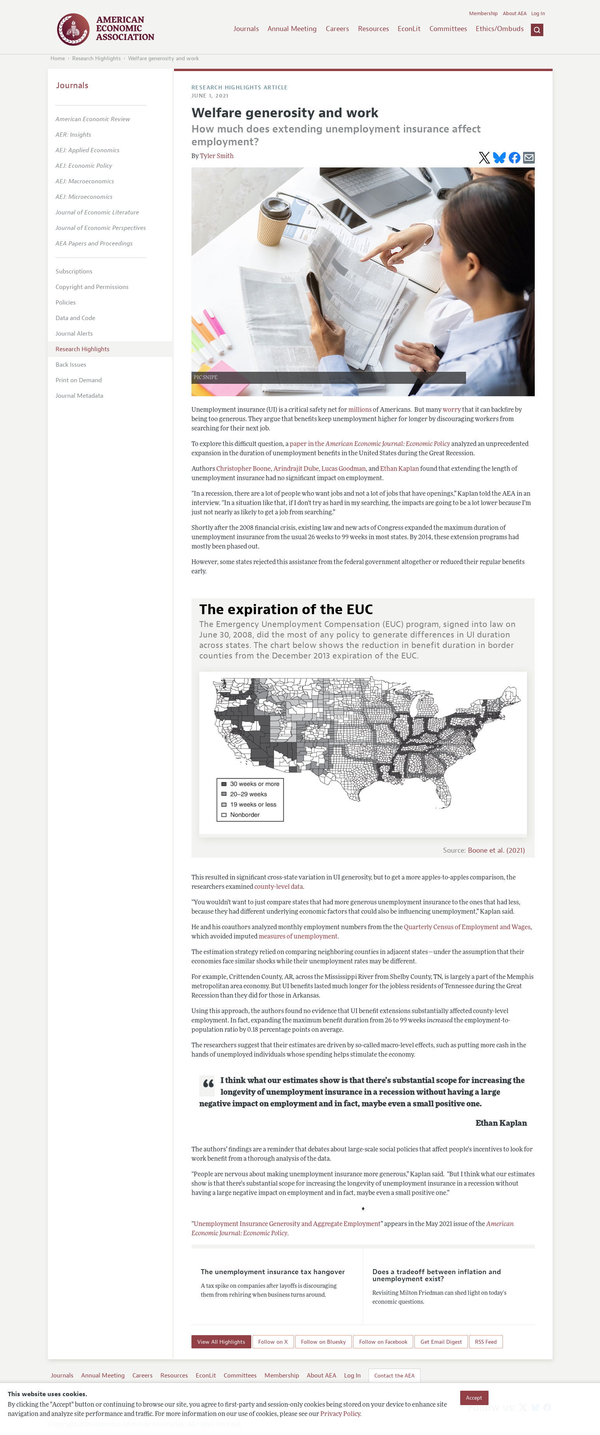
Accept (474, 1397)
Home (57, 58)
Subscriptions (74, 271)
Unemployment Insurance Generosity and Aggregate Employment (287, 1224)
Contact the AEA (394, 1375)
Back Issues (71, 365)
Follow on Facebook (383, 1341)
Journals (246, 28)
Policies (66, 303)
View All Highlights (221, 1341)
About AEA (515, 13)
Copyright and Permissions (92, 287)
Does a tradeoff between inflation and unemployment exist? (436, 1275)
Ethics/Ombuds (500, 28)
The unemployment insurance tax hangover (273, 1272)
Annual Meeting (292, 28)
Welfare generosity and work (163, 58)
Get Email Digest (441, 1341)
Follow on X (273, 1341)
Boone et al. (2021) (496, 850)
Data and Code (75, 318)
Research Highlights (96, 58)
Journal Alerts (74, 334)
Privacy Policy (340, 1414)
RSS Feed (486, 1341)
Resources (373, 28)
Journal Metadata (79, 396)
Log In (538, 13)
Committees (448, 28)
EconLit (409, 28)
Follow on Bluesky (323, 1341)
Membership (483, 13)
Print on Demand (79, 380)
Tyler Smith (217, 156)
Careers (337, 28)
